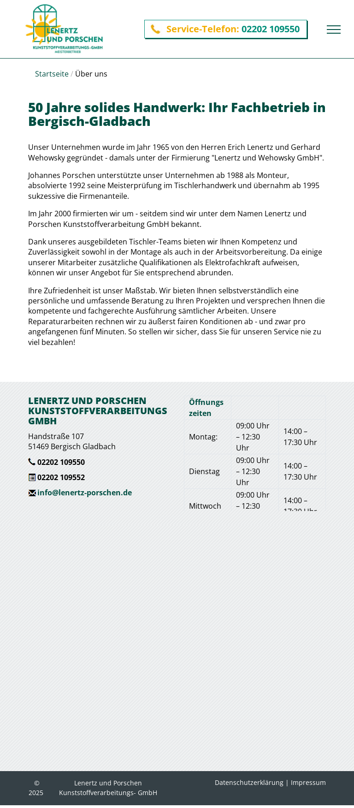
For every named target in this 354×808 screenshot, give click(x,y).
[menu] (334, 30)
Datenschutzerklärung (249, 782)
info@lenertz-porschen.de (84, 492)
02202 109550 (271, 29)
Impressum (308, 782)
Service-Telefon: (202, 29)
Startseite (52, 74)
